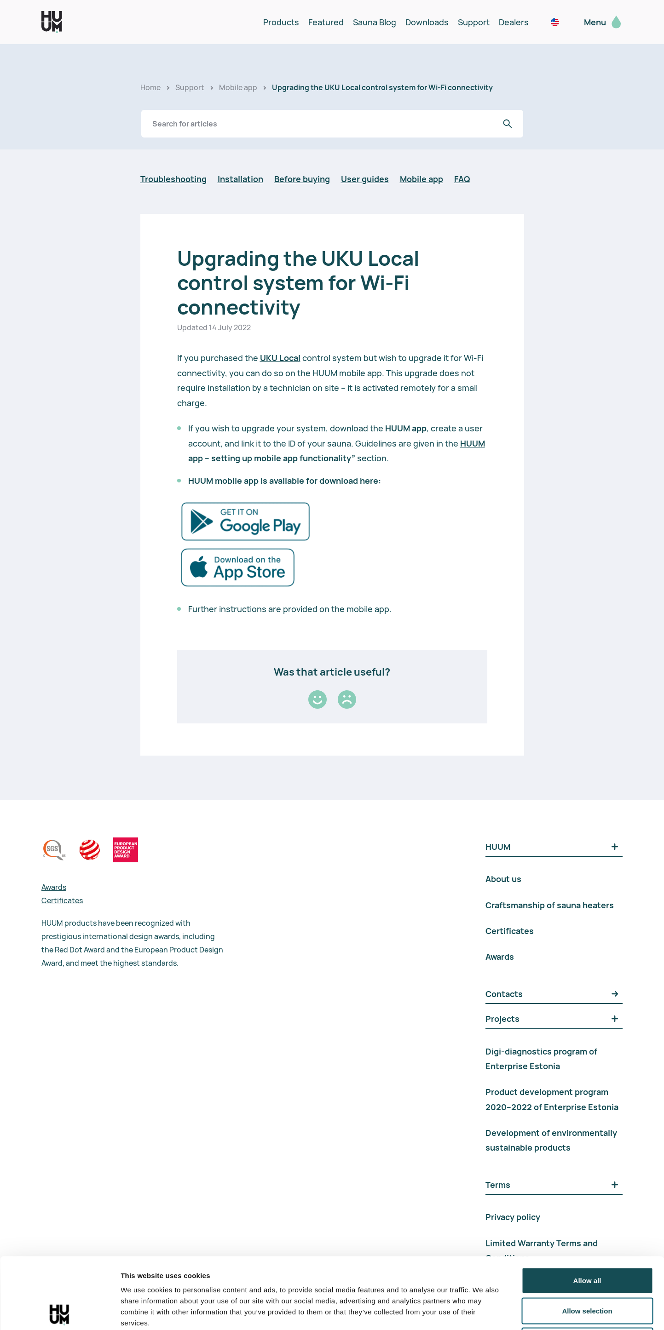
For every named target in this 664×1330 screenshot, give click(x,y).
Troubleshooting (173, 178)
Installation (240, 178)
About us (503, 878)
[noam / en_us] (555, 22)
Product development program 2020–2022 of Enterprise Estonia (551, 1099)
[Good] (317, 699)
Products (281, 22)
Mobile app (238, 87)
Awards (53, 887)
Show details (483, 1312)
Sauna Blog (374, 22)
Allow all (587, 1209)
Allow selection (587, 1240)
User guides (365, 178)
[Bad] (347, 699)
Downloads (427, 22)
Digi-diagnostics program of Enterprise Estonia (541, 1059)
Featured (326, 22)
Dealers (514, 22)
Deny (587, 1269)
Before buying (302, 178)
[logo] (51, 22)
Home (150, 87)
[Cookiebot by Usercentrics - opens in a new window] (59, 1312)
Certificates (62, 900)
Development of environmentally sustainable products (551, 1140)
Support (474, 22)
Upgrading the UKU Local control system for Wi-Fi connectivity (382, 87)
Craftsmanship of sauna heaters (549, 905)
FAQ (462, 178)
